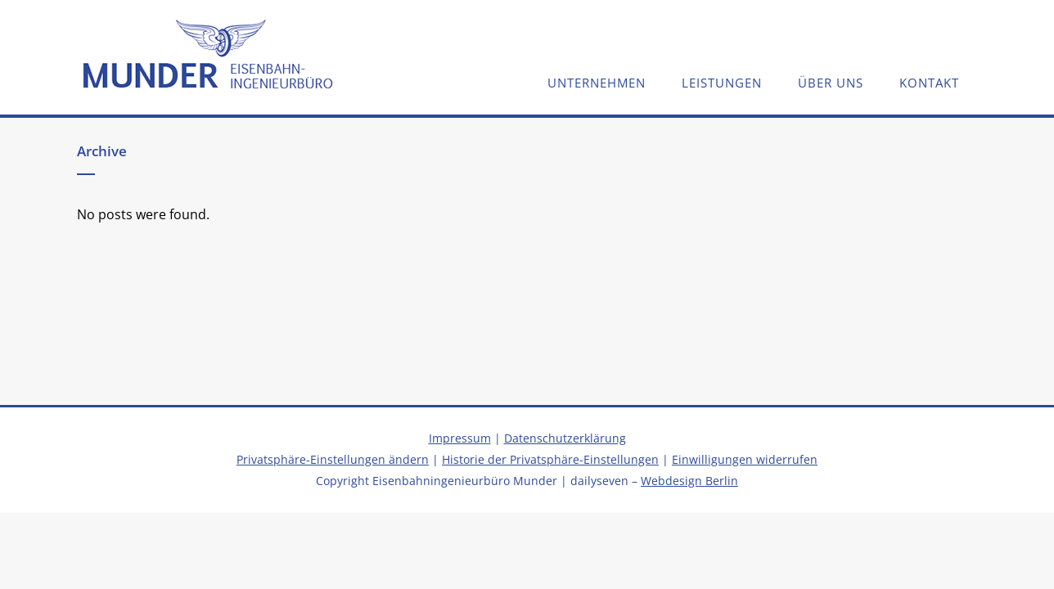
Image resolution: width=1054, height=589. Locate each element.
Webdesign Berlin (689, 480)
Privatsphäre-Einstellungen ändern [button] (332, 459)
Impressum (460, 438)
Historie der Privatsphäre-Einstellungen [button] (550, 459)
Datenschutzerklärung (565, 438)
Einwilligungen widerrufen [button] (745, 459)
